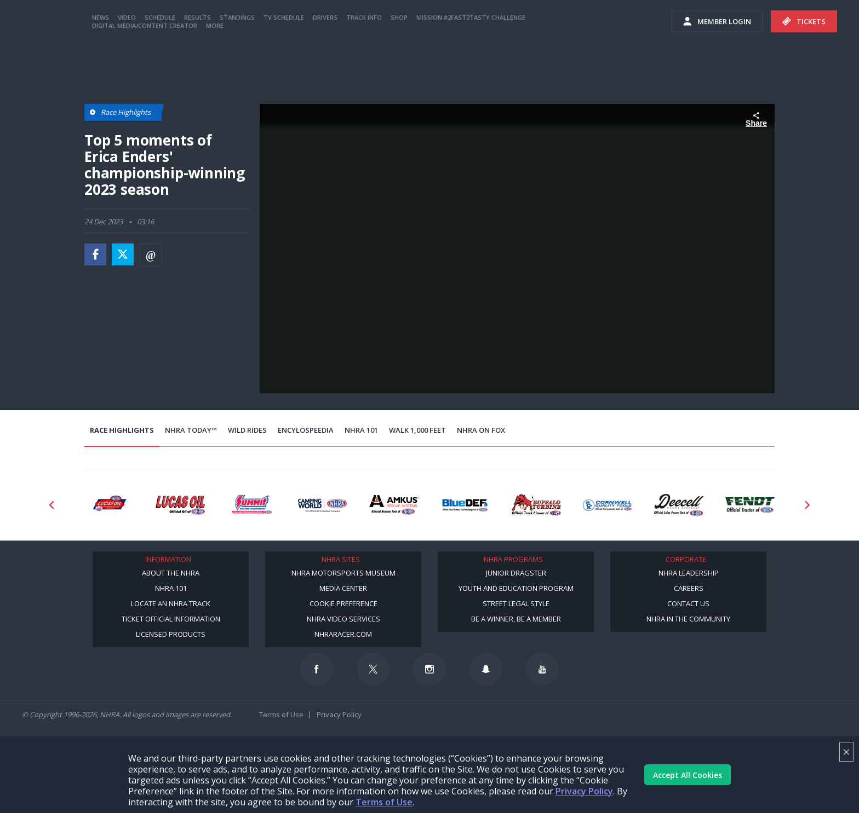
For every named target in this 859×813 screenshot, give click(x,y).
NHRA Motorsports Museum (343, 573)
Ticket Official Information (171, 619)
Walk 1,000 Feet (417, 430)
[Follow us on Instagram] (429, 669)
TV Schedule (284, 61)
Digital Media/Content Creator (144, 70)
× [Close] (846, 751)
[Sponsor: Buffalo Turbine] (536, 505)
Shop (399, 61)
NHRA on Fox (481, 430)
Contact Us (688, 603)
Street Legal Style (516, 603)
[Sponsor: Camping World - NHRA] (322, 505)
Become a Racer (540, 22)
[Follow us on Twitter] (373, 669)
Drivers (325, 61)
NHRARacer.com (343, 634)
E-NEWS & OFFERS (767, 22)
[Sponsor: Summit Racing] (251, 505)
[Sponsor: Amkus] (394, 505)
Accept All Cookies (687, 775)
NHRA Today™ (191, 430)
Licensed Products (170, 634)
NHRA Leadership (688, 573)
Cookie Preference (343, 603)
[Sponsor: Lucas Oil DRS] (109, 505)
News (100, 61)
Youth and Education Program (516, 588)
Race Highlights (122, 430)
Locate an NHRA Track (170, 603)
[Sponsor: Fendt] (750, 505)
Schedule (160, 61)
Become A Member (623, 22)
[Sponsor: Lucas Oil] (180, 505)
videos (830, 22)
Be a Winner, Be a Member (516, 619)
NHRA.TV (700, 22)
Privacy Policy (584, 791)
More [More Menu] (215, 70)
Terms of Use (384, 802)
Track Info (364, 61)
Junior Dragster (516, 573)
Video (127, 61)
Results (197, 61)
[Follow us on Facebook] (316, 669)
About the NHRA (170, 573)
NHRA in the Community (688, 619)
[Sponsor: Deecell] (678, 505)
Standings (237, 61)
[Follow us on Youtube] (542, 669)
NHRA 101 (361, 430)
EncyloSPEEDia (306, 430)
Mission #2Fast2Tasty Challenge (470, 61)
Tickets (804, 66)
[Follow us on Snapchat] (485, 669)
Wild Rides (247, 430)
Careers (688, 588)
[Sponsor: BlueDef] (465, 505)
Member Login (717, 66)
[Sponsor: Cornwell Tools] (607, 505)
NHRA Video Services (343, 619)
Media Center (343, 588)
